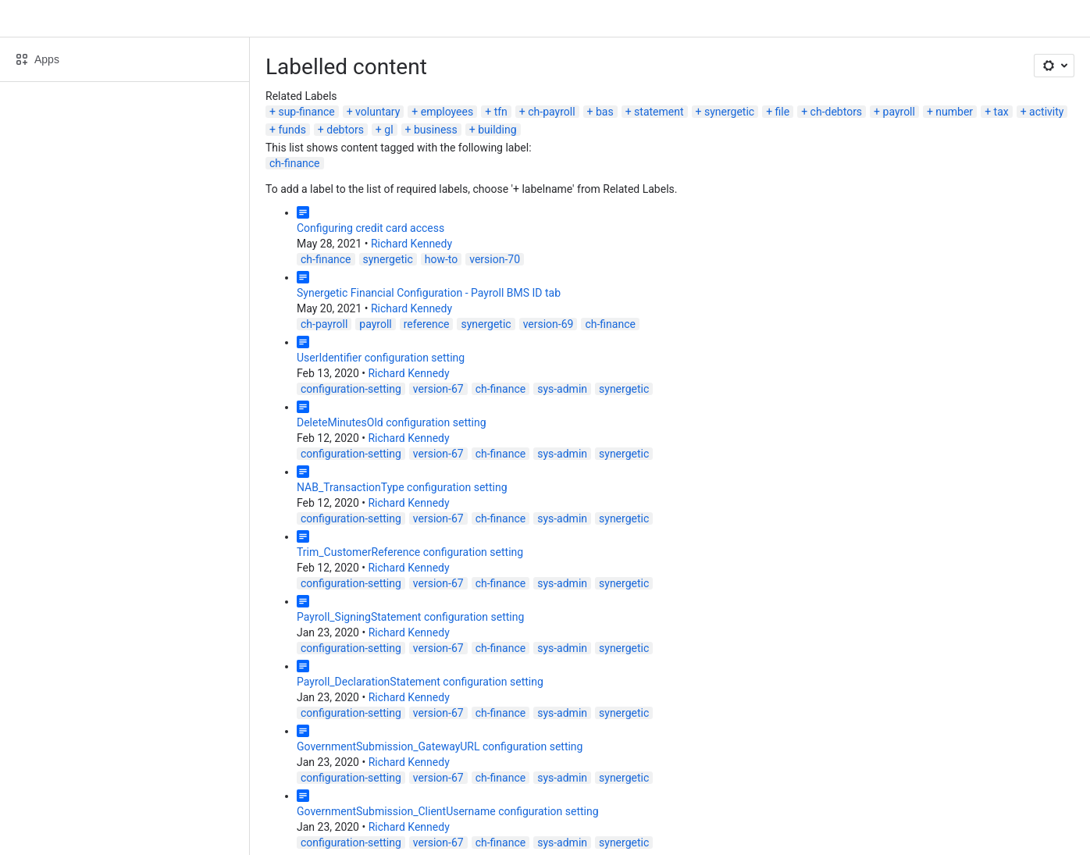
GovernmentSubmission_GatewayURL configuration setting (439, 746)
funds (291, 129)
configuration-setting (351, 389)
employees (447, 111)
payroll (899, 111)
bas (605, 111)
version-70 (494, 259)
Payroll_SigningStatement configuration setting (410, 617)
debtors (345, 129)
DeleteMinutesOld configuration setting (391, 422)
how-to (441, 259)
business (436, 129)
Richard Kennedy (411, 243)
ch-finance (294, 163)
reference (427, 324)
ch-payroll (551, 111)
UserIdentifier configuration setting (381, 357)
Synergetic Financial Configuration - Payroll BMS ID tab (429, 293)
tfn (501, 111)
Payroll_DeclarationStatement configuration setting (420, 681)
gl (388, 129)
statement (658, 111)
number (954, 111)
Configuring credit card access (370, 228)
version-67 (438, 389)
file (782, 111)
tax (1001, 111)
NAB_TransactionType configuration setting (402, 487)
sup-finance (306, 111)
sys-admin (562, 389)
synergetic (729, 111)
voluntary (377, 111)
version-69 (548, 324)
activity (1046, 111)
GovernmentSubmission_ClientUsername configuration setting (448, 811)
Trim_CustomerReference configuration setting (410, 552)
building (497, 129)
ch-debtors (836, 111)
